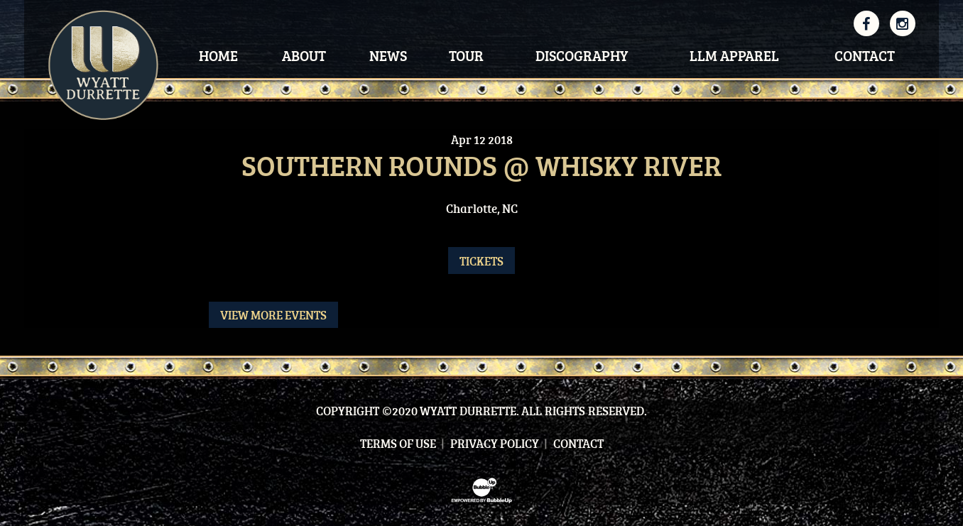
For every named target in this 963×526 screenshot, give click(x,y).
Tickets (481, 261)
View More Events (273, 315)
